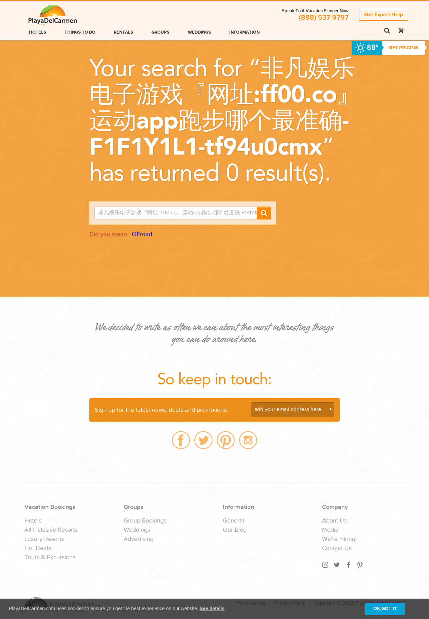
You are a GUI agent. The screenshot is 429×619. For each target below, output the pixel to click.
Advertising (139, 539)
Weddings (199, 32)
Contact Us (337, 548)
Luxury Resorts (44, 539)
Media (330, 530)
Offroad (142, 234)
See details (212, 608)
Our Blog (235, 530)
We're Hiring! (339, 539)
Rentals (123, 32)
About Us (334, 521)
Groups (160, 32)
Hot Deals (37, 548)
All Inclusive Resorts (50, 530)
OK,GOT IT (385, 609)
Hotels (37, 32)
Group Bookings (145, 521)
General (233, 521)
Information (244, 32)
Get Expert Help (383, 15)
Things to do (80, 32)
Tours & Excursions (49, 557)
